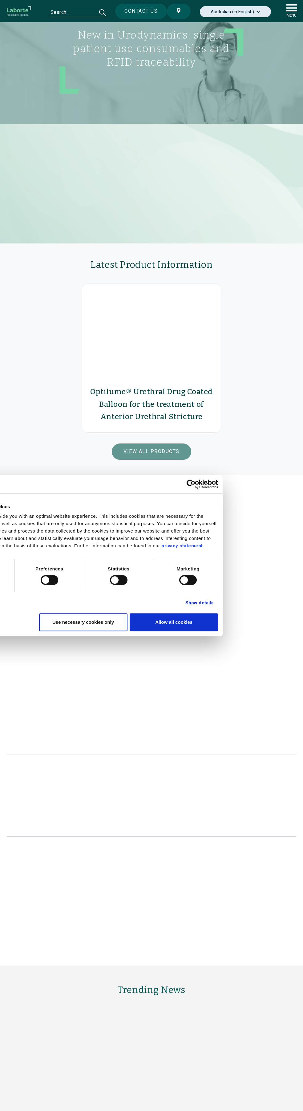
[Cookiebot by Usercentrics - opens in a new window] (258, 484)
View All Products (151, 451)
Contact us (136, 11)
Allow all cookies (241, 622)
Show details (267, 603)
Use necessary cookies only (150, 622)
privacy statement (249, 546)
